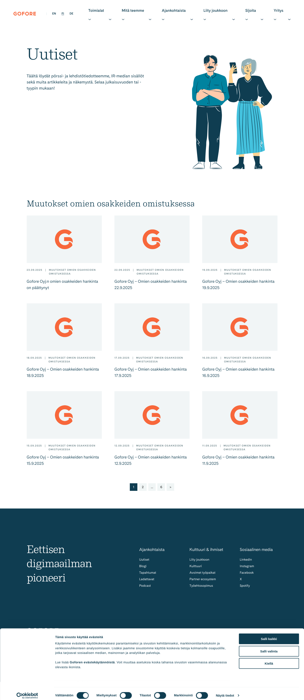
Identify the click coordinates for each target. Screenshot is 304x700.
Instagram (247, 569)
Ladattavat (147, 582)
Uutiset (144, 562)
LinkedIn (246, 562)
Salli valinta (269, 647)
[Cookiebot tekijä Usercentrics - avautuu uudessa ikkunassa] (27, 692)
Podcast (145, 589)
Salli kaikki (269, 635)
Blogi (143, 569)
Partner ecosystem (203, 582)
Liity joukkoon (200, 562)
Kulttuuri (196, 569)
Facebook (247, 575)
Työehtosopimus (202, 589)
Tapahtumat (148, 575)
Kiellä (269, 660)
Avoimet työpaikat (203, 575)
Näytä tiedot (225, 691)
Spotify (245, 589)
